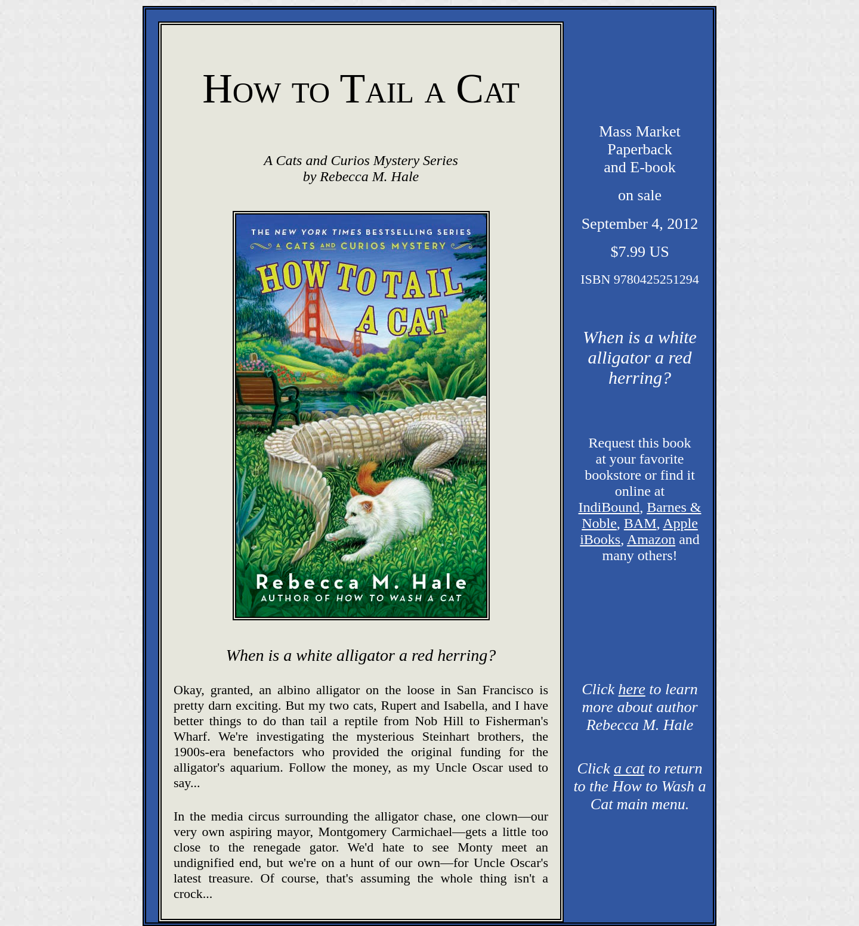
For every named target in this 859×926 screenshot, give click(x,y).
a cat (629, 768)
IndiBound (609, 507)
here (632, 689)
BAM (640, 523)
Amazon (651, 539)
